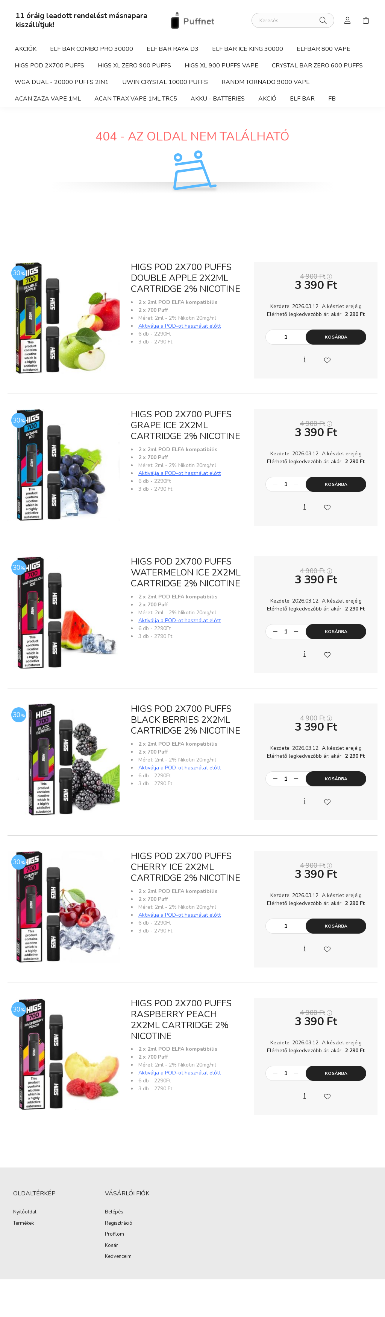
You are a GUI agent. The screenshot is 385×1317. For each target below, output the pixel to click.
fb (332, 99)
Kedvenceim (118, 1257)
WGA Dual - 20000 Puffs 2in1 (62, 82)
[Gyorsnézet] (304, 359)
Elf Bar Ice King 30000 (247, 49)
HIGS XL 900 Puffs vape (221, 65)
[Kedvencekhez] (327, 359)
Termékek (23, 1224)
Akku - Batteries (218, 99)
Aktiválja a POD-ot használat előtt (179, 326)
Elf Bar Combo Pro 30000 (91, 49)
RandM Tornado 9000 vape (265, 82)
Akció (267, 99)
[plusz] (296, 337)
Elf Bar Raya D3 (173, 49)
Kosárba (336, 337)
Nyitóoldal (24, 1212)
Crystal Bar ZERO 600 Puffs (317, 65)
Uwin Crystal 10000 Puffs (165, 82)
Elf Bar (302, 99)
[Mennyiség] (285, 337)
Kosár (111, 1246)
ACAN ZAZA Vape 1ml (48, 99)
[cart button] (365, 20)
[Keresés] (293, 20)
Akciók (25, 49)
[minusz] (275, 337)
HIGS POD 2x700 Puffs (49, 65)
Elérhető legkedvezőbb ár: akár (316, 314)
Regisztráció (118, 1224)
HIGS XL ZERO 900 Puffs (134, 65)
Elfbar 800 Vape (323, 49)
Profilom (114, 1235)
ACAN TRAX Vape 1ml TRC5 (135, 99)
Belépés (114, 1212)
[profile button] (347, 20)
